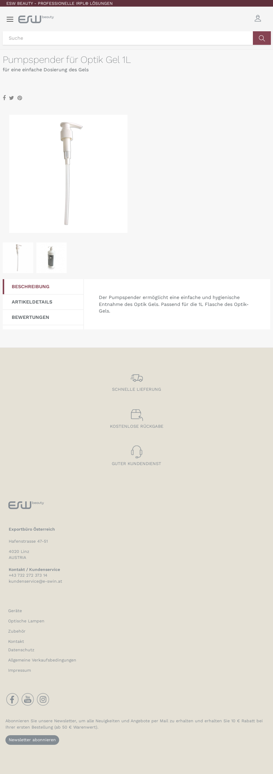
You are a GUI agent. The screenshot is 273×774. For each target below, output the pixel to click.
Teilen (4, 98)
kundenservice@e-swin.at (35, 581)
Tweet (11, 98)
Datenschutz (21, 649)
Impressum (19, 670)
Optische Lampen (26, 620)
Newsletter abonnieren (32, 739)
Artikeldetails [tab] (32, 302)
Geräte (15, 610)
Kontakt (16, 641)
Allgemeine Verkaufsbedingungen (42, 660)
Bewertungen (30, 317)
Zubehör (17, 631)
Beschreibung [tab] (31, 286)
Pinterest (19, 98)
